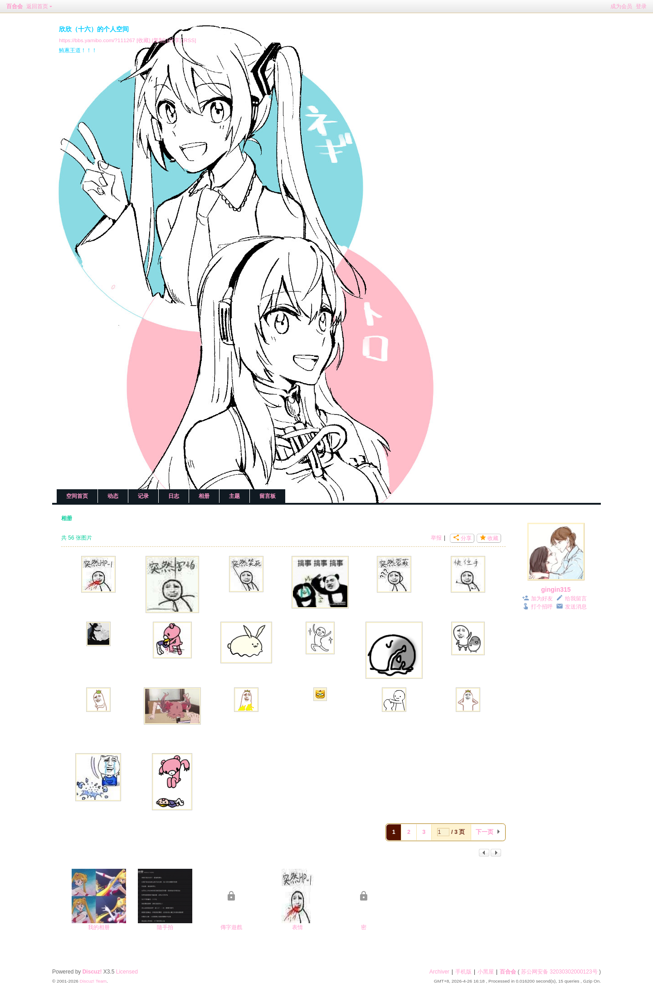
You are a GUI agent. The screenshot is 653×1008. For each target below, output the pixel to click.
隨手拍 (165, 927)
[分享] (173, 40)
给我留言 (576, 598)
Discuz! (92, 972)
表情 (297, 927)
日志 (173, 496)
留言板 (267, 496)
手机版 (463, 972)
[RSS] (189, 40)
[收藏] (143, 40)
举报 (436, 538)
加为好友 (542, 598)
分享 (466, 538)
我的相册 (99, 927)
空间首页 (77, 496)
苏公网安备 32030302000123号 (559, 972)
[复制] (159, 40)
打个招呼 (542, 607)
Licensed (127, 972)
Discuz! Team (93, 981)
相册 (204, 496)
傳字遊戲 (231, 927)
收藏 (492, 538)
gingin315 (555, 589)
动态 (112, 496)
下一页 (484, 832)
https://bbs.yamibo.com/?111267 (97, 40)
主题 (234, 496)
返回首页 (37, 6)
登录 (641, 6)
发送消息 (576, 607)
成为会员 (621, 6)
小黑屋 (486, 972)
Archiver (439, 972)
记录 (143, 496)
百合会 (14, 6)
